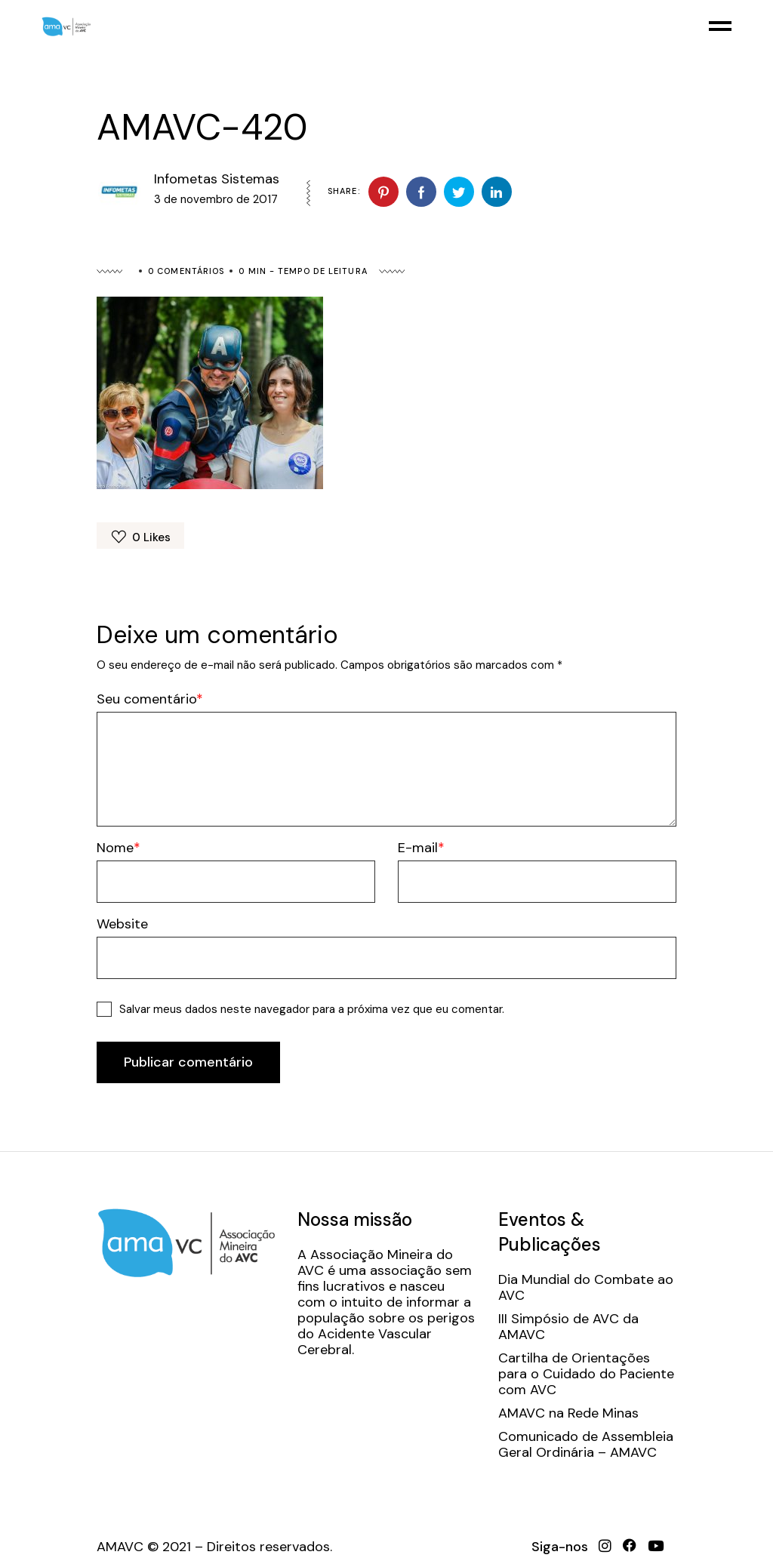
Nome (115, 848)
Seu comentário (146, 699)
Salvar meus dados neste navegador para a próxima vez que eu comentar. (311, 1009)
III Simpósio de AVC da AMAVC (568, 1327)
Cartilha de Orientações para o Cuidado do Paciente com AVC (586, 1374)
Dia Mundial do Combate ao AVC (585, 1288)
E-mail (418, 848)
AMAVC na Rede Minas (568, 1413)
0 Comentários (186, 271)
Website (122, 924)
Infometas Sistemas (216, 179)
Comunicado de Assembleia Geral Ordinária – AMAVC (585, 1445)
